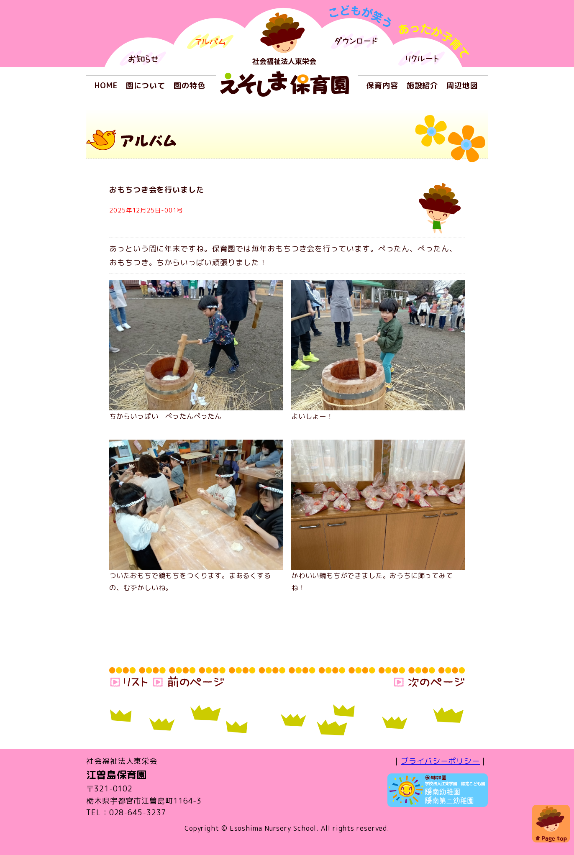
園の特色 (189, 85)
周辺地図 (462, 85)
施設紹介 (422, 85)
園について (146, 85)
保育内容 (382, 85)
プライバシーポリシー (440, 761)
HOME (106, 85)
